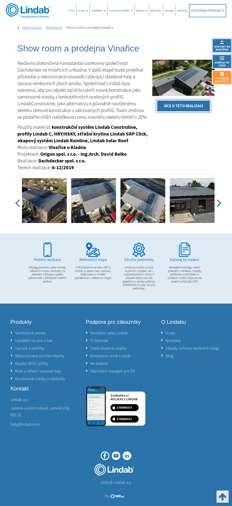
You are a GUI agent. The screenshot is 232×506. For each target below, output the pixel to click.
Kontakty (182, 10)
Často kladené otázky (108, 348)
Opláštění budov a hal (33, 340)
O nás (83, 10)
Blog (169, 355)
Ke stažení (98, 363)
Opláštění (98, 10)
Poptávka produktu (207, 11)
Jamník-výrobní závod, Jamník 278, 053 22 (40, 411)
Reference (141, 10)
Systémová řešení (121, 10)
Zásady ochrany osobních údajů (192, 348)
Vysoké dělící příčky (31, 363)
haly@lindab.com (25, 424)
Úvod (72, 10)
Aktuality (156, 10)
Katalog (169, 10)
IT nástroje (99, 340)
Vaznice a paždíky (29, 348)
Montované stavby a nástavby (40, 378)
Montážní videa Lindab (109, 332)
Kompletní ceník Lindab (110, 355)
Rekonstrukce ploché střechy (39, 355)
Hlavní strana (31, 27)
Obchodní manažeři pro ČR (112, 371)
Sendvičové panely (30, 332)
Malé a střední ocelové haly (38, 371)
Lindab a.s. (19, 399)
